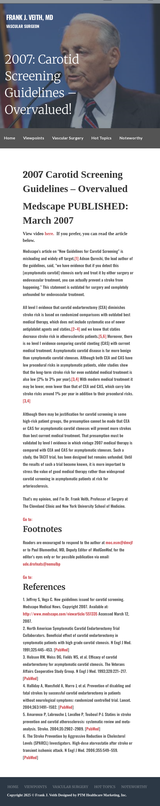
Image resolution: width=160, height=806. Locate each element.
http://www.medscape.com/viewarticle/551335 (60, 614)
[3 (73, 379)
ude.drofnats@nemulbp (41, 564)
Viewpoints (33, 137)
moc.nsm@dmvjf (119, 542)
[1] (77, 258)
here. (50, 233)
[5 (100, 336)
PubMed (61, 650)
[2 (73, 329)
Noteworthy (131, 137)
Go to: (27, 519)
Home (9, 137)
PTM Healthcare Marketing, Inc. (102, 795)
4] (78, 329)
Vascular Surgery (67, 137)
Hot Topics (101, 137)
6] (104, 336)
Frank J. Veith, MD (29, 17)
